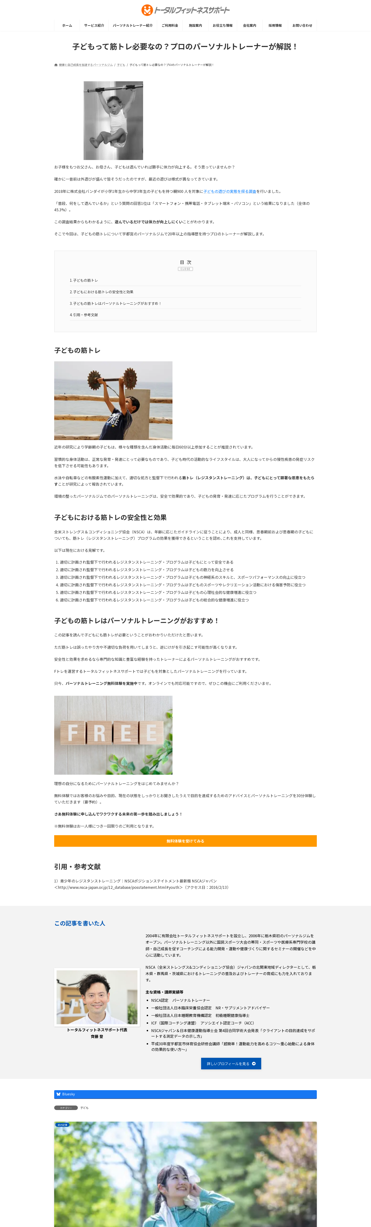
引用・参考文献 (85, 316)
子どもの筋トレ (85, 280)
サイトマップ (70, 1208)
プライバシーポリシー (107, 1208)
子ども (84, 1110)
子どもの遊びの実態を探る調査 (229, 191)
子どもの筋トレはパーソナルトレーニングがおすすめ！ (119, 304)
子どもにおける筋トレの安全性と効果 (104, 292)
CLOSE (186, 269)
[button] (231, 1066)
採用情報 (141, 1208)
